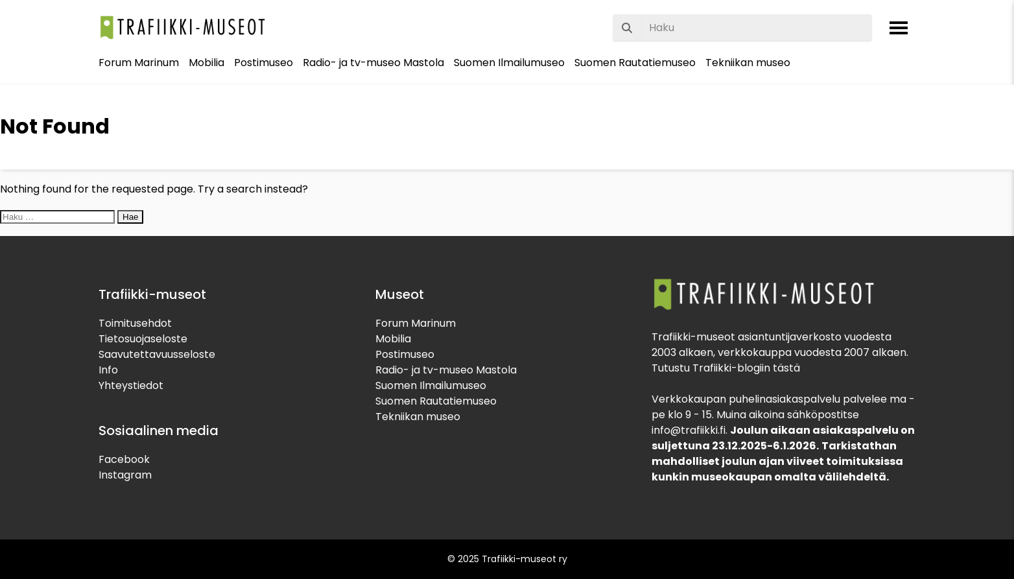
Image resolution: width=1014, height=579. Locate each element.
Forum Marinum (139, 62)
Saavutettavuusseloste (157, 354)
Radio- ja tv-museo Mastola (373, 62)
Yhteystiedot (131, 385)
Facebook (124, 459)
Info (108, 369)
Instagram (125, 474)
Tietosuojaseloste (143, 338)
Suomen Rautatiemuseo (635, 62)
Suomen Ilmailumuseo (509, 62)
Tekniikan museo (747, 62)
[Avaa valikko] (898, 27)
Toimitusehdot (135, 323)
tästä (786, 367)
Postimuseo (263, 62)
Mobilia (206, 62)
